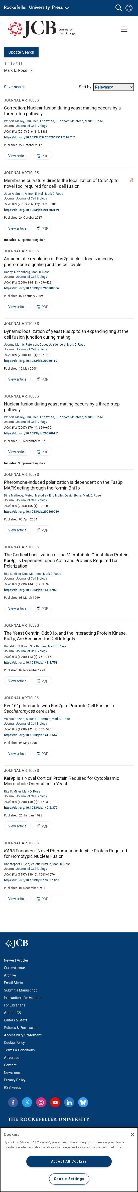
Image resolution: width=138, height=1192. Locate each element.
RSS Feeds (12, 1088)
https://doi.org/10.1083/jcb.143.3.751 (30, 662)
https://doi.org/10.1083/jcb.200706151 (31, 433)
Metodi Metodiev (36, 495)
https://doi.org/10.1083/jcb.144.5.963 (30, 590)
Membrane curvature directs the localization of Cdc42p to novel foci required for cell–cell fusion (61, 183)
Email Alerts (13, 983)
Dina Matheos (13, 495)
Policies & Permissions (21, 1028)
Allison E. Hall (34, 194)
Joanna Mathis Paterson (21, 344)
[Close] (132, 1134)
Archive (10, 975)
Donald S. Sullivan (16, 646)
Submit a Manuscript (20, 990)
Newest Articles (16, 960)
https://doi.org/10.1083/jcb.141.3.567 (30, 735)
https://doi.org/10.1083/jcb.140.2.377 (30, 807)
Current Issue (14, 968)
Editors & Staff (15, 1020)
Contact (10, 1065)
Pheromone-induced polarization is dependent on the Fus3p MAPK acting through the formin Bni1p (63, 485)
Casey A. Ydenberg (17, 272)
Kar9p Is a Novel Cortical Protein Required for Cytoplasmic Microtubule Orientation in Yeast (61, 781)
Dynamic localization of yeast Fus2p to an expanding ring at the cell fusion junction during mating (66, 334)
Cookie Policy (14, 1043)
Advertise (11, 1058)
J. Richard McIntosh (69, 121)
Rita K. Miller (12, 574)
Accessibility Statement (23, 1035)
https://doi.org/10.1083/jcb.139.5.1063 (31, 880)
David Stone (73, 495)
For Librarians (14, 1005)
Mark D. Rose (94, 121)
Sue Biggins (38, 646)
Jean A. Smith (13, 194)
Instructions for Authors (23, 998)
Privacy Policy (15, 1080)
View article (15, 157)
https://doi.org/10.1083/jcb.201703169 (31, 210)
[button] (118, 8)
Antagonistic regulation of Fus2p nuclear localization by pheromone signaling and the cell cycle (58, 261)
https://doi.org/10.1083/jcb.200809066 (31, 288)
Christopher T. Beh (16, 864)
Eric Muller (56, 495)
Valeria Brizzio (14, 719)
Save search (15, 87)
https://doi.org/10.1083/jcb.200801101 (31, 361)
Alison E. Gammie (38, 719)
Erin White (47, 121)
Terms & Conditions (19, 1050)
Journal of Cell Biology (31, 126)
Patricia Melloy (14, 121)
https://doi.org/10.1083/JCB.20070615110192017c (40, 137)
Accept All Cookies (69, 1161)
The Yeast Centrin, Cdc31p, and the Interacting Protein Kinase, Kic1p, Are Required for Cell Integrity (65, 635)
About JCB (12, 1013)
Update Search (19, 53)
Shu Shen (32, 121)
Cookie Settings (69, 1179)
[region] (69, 1159)
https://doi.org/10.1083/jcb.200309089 (31, 511)
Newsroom (12, 1073)
